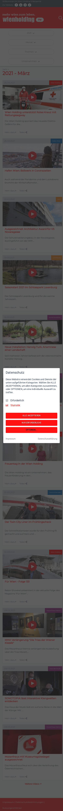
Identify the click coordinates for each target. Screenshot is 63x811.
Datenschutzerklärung (47, 439)
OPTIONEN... (31, 430)
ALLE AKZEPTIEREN (31, 415)
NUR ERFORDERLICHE (31, 423)
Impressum (11, 439)
